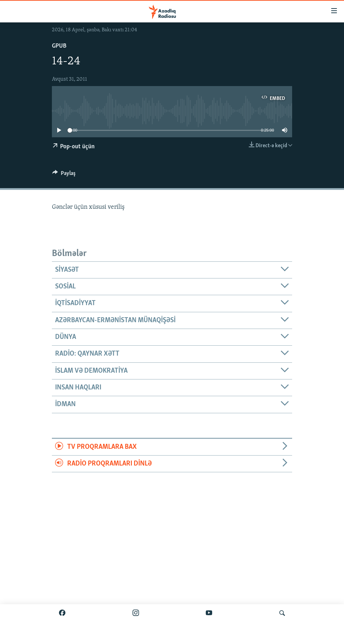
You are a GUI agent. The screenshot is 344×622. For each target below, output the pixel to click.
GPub (59, 46)
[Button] (64, 175)
